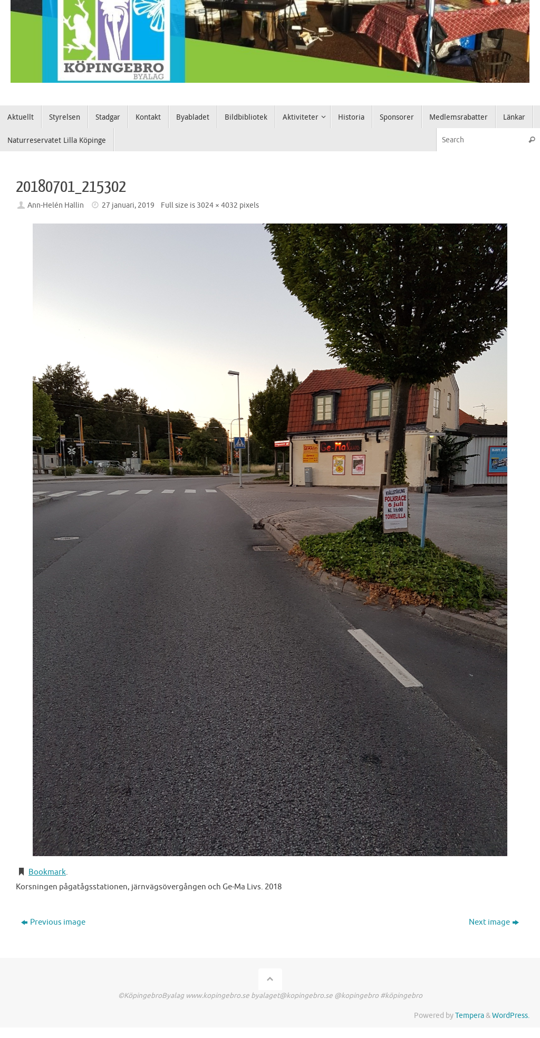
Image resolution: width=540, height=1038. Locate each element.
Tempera (469, 1015)
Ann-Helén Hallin (55, 205)
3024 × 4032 (217, 205)
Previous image (53, 922)
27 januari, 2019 (128, 205)
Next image (494, 922)
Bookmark (47, 872)
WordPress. (510, 1015)
